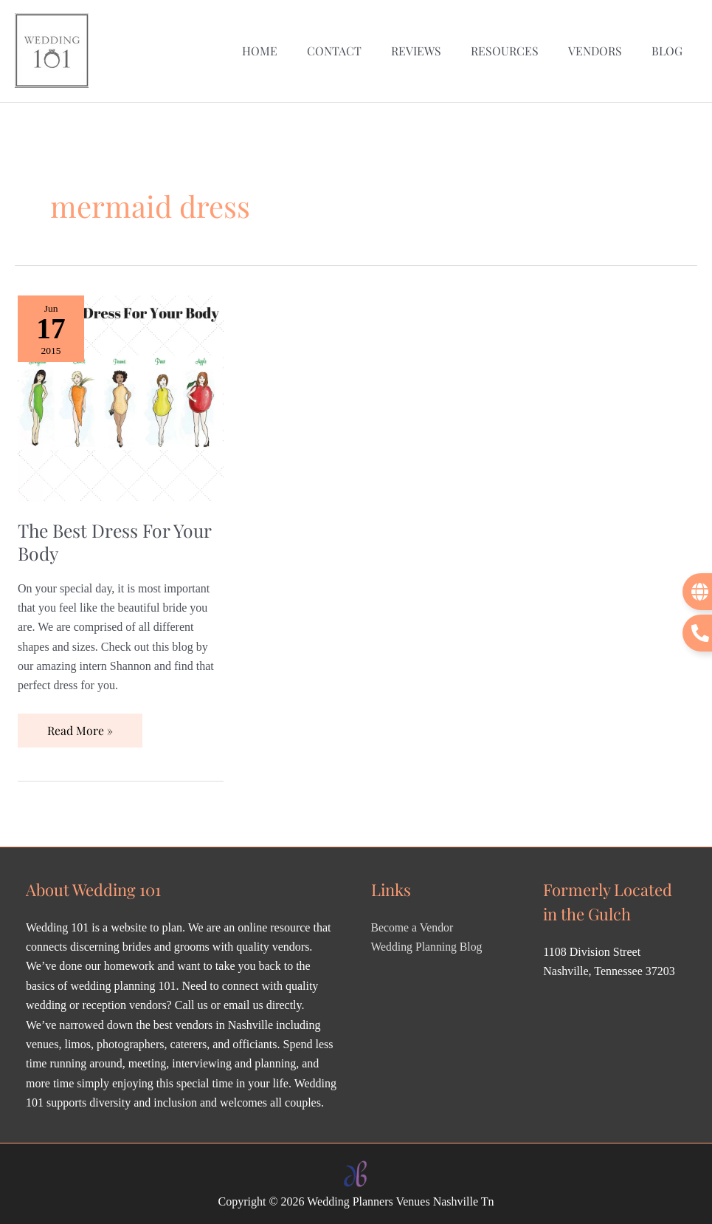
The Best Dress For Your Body (117, 537)
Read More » (79, 722)
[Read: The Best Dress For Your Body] (121, 393)
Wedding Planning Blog (427, 943)
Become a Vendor (412, 923)
